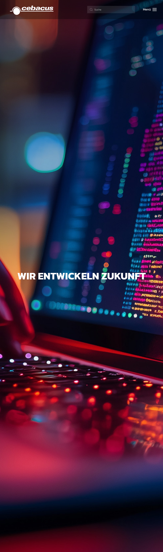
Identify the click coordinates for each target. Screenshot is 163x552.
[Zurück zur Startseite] (31, 10)
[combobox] (111, 9)
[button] (150, 9)
